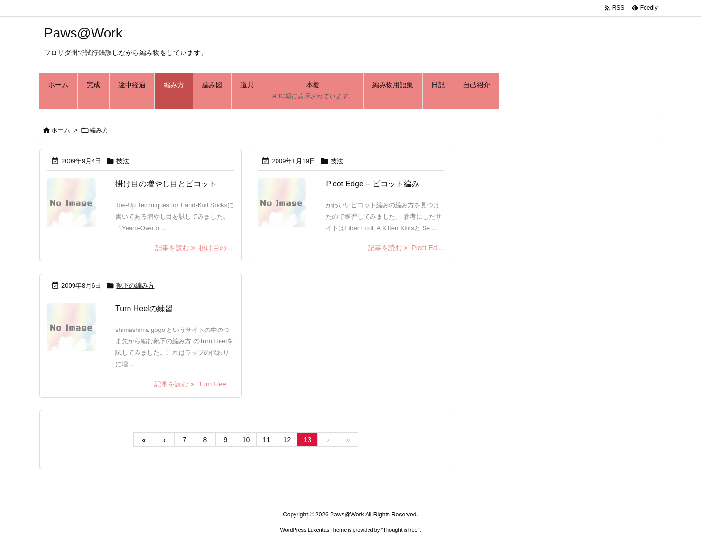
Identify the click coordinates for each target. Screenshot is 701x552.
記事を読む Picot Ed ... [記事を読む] (406, 248)
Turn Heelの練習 (144, 308)
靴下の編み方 (135, 285)
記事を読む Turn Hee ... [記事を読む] (194, 384)
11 (267, 439)
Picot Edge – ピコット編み (372, 184)
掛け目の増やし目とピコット (166, 184)
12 (287, 439)
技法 (122, 161)
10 (246, 439)
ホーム (60, 130)
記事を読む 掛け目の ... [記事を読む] (194, 248)
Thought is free (400, 530)
